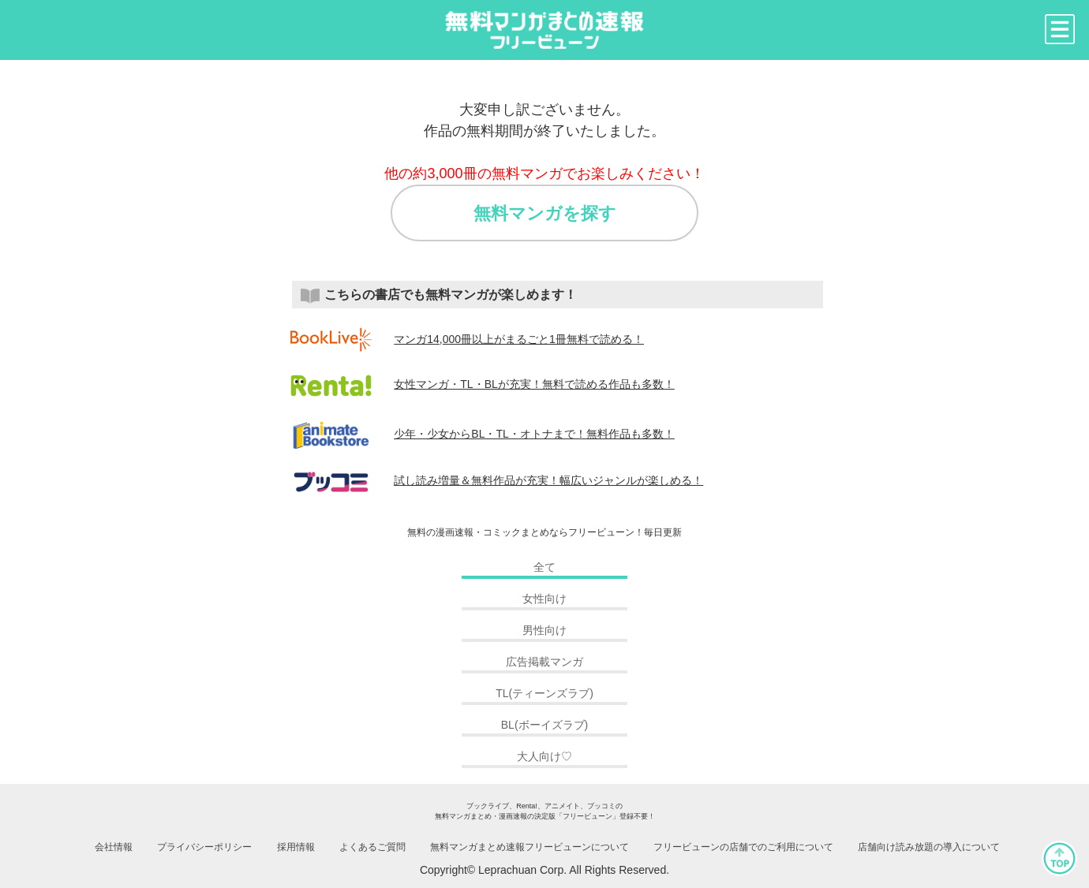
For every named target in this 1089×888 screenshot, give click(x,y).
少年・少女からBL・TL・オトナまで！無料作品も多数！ (482, 433)
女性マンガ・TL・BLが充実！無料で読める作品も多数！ (482, 384)
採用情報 (296, 847)
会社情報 (114, 847)
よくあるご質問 (372, 847)
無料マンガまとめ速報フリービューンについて (529, 847)
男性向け (544, 630)
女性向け (544, 598)
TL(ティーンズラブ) (544, 693)
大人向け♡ (544, 756)
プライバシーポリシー (204, 847)
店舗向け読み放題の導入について (929, 847)
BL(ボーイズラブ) (544, 724)
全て (544, 567)
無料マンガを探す (544, 213)
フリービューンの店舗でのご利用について (743, 847)
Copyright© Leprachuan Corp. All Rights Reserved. (544, 870)
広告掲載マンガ (544, 661)
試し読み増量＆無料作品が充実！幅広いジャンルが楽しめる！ (497, 480)
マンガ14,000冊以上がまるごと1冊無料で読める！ (467, 339)
